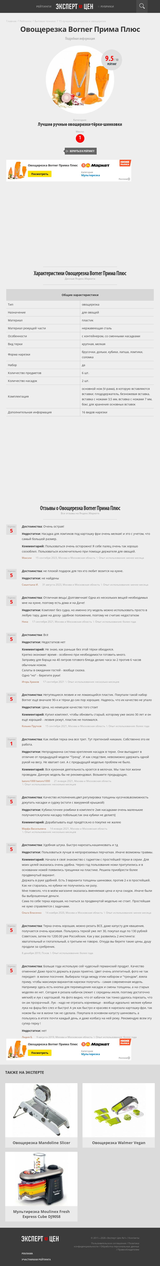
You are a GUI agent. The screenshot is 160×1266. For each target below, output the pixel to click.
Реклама (27, 1253)
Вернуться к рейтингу (80, 151)
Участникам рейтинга (36, 1259)
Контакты (134, 1237)
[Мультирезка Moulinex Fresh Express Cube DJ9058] (41, 1179)
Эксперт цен (75, 7)
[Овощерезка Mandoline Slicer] (41, 1110)
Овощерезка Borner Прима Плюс (53, 165)
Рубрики (107, 6)
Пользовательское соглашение (108, 1243)
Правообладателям (128, 1249)
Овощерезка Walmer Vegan (118, 1142)
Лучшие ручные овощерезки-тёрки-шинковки (80, 124)
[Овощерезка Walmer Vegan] (118, 1110)
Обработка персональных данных (120, 1246)
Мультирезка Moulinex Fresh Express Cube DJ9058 (41, 1214)
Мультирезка (90, 175)
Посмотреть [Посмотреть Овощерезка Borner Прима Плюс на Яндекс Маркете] (39, 174)
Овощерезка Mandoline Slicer (41, 1142)
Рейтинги (43, 6)
